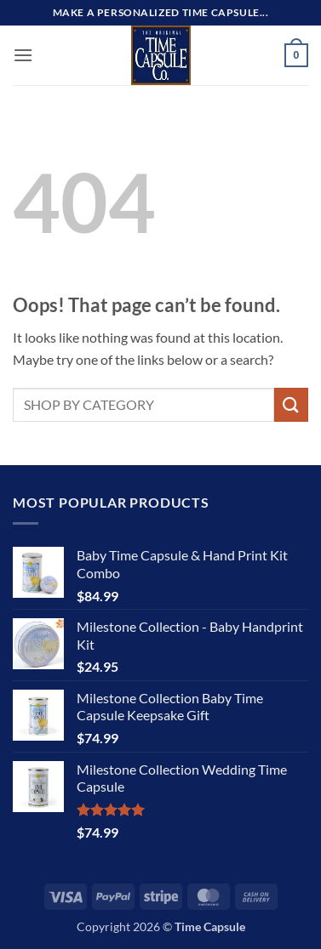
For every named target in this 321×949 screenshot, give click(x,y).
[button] (23, 55)
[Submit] (291, 404)
